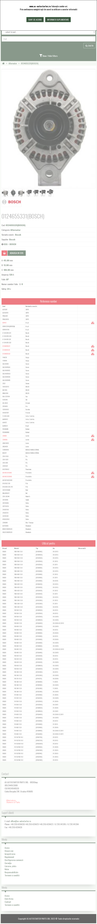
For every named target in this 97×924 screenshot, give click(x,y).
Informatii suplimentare (58, 19)
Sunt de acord (35, 19)
